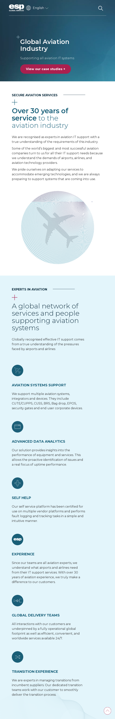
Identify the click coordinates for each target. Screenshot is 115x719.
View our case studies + (45, 69)
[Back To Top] (107, 711)
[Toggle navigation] (90, 8)
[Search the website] (100, 8)
